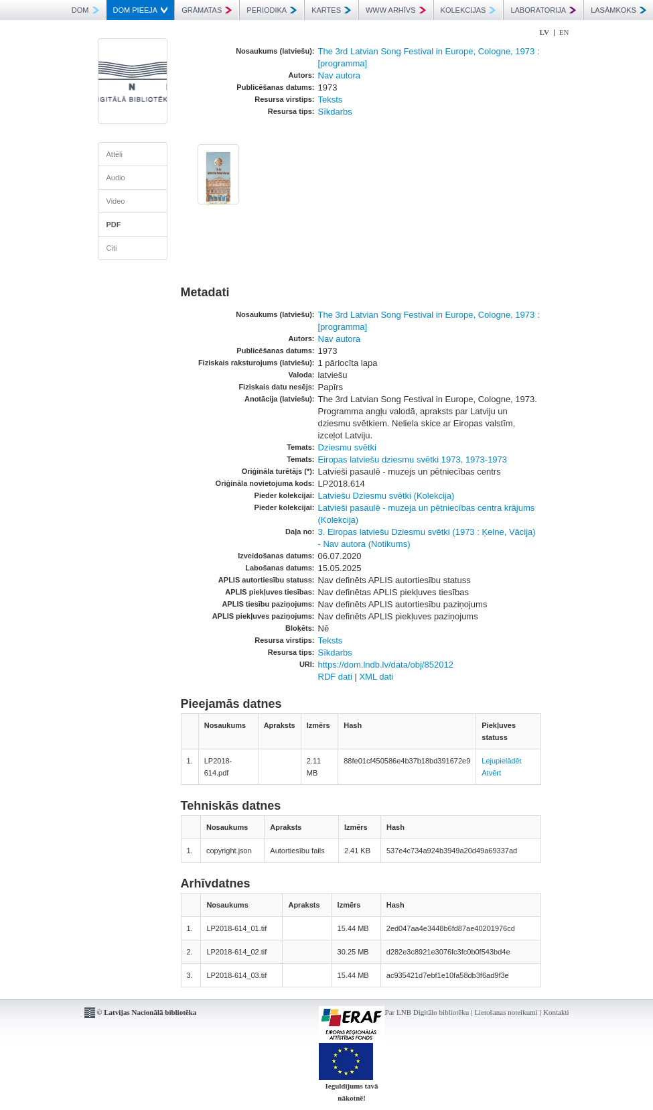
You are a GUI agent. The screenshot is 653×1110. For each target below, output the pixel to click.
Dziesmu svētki (347, 447)
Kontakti (556, 1012)
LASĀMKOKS (618, 10)
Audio (115, 178)
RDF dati (335, 677)
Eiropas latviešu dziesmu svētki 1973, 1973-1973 (413, 459)
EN (564, 32)
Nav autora (339, 75)
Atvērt (218, 198)
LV (544, 32)
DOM (85, 10)
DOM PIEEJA (140, 10)
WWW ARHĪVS (396, 10)
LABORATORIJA (543, 10)
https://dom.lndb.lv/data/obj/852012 (385, 665)
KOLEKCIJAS (468, 10)
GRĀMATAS (207, 10)
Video (115, 201)
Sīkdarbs (335, 112)
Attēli (114, 154)
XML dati (376, 677)
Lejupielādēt (501, 761)
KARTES (331, 10)
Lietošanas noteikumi (505, 1012)
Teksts (330, 100)
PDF (113, 225)
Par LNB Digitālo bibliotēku (427, 1012)
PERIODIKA (271, 10)
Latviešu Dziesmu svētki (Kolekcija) (386, 496)
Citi (111, 248)
